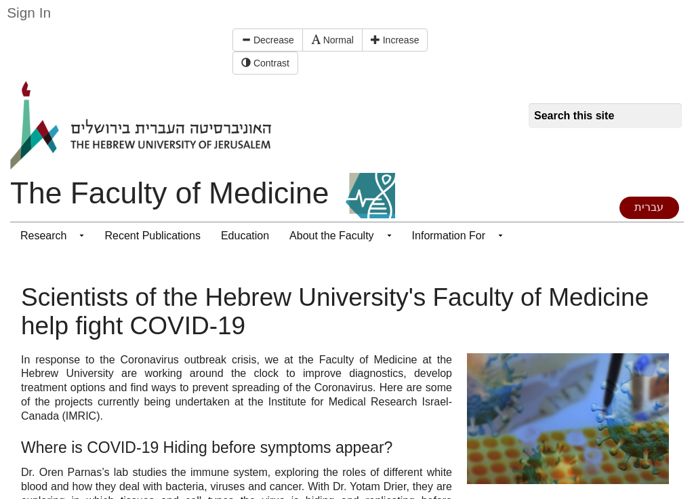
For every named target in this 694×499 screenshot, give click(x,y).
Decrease (267, 40)
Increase (395, 40)
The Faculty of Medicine (169, 192)
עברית (649, 207)
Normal (332, 40)
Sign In (29, 12)
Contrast (265, 63)
